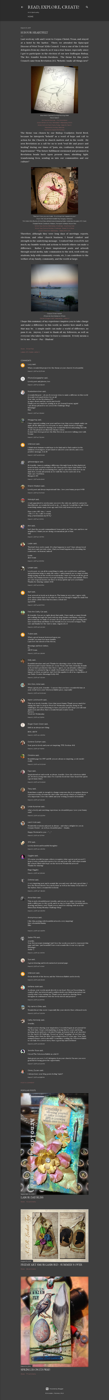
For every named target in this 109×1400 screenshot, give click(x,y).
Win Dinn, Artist (34, 684)
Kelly (30, 660)
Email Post (30, 349)
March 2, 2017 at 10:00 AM (37, 693)
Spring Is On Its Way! (35, 1369)
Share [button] (23, 349)
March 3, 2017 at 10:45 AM (36, 782)
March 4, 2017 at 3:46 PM (36, 931)
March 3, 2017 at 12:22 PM (36, 815)
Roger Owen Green (36, 724)
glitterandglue (33, 462)
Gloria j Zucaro (33, 1070)
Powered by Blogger (54, 1388)
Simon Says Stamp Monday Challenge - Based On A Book (54, 228)
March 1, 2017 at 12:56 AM (36, 385)
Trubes (30, 634)
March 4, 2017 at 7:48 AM (36, 891)
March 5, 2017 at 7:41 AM (36, 966)
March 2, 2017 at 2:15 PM (36, 717)
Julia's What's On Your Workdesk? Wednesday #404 (54, 122)
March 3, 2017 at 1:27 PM (36, 835)
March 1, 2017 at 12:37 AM (36, 371)
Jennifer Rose (33, 1050)
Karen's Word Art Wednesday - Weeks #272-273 (54, 231)
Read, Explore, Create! (53, 7)
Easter (31, 352)
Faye (30, 771)
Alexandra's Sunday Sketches (54, 127)
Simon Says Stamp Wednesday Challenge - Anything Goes (54, 226)
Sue (29, 959)
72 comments (31, 1202)
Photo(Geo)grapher (36, 378)
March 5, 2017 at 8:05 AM (36, 980)
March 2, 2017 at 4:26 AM (36, 653)
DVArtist (31, 880)
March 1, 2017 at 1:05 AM (36, 413)
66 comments (31, 1269)
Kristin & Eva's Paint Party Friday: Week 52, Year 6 (54, 125)
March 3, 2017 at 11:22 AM (36, 800)
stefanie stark (33, 986)
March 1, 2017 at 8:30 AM (36, 455)
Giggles (31, 856)
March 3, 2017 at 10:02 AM (37, 764)
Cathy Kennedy (34, 1020)
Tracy (30, 789)
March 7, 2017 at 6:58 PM (36, 1077)
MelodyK (31, 499)
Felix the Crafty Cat (35, 612)
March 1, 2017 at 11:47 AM (36, 493)
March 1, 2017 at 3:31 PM (36, 561)
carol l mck (32, 822)
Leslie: (30, 543)
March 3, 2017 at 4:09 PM (36, 849)
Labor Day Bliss (32, 1197)
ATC (27, 352)
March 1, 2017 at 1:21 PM (36, 519)
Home (30, 17)
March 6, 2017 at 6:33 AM (36, 1044)
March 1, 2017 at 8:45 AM (36, 479)
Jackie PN (32, 937)
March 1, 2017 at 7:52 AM (36, 437)
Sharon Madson (34, 486)
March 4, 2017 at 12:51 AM (36, 873)
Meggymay (32, 420)
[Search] (87, 6)
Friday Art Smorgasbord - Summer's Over (51, 1264)
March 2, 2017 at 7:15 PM (36, 749)
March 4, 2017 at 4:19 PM (36, 953)
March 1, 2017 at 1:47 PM (36, 537)
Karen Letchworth (35, 700)
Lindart (31, 568)
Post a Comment (27, 1082)
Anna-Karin (32, 898)
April (29, 592)
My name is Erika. (35, 1006)
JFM (29, 842)
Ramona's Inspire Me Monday (55, 130)
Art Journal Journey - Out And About (54, 120)
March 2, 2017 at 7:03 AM (36, 677)
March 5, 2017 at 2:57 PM (36, 1000)
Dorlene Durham (35, 742)
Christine (31, 755)
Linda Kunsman (34, 806)
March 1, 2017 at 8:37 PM (36, 605)
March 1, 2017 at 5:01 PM (36, 585)
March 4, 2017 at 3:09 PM (36, 911)
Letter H (37, 352)
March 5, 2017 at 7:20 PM (36, 1013)
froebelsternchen (35, 391)
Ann (29, 526)
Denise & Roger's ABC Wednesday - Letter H (54, 318)
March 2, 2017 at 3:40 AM (36, 627)
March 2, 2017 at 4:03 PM (36, 735)
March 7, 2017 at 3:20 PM (36, 1064)
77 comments (31, 1374)
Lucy (30, 364)
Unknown (32, 444)
